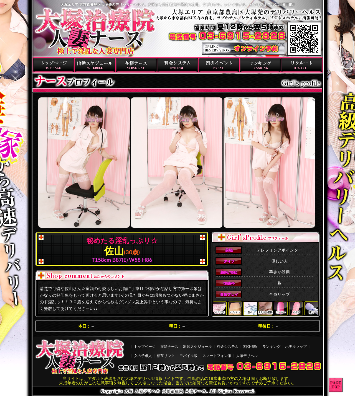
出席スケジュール (197, 346)
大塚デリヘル (247, 355)
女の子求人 (143, 355)
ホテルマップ (296, 346)
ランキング (260, 65)
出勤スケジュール (95, 65)
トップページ (53, 65)
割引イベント (219, 65)
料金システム (177, 65)
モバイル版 (188, 355)
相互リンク (166, 355)
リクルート (301, 65)
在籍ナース (136, 65)
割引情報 (250, 346)
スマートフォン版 (216, 355)
